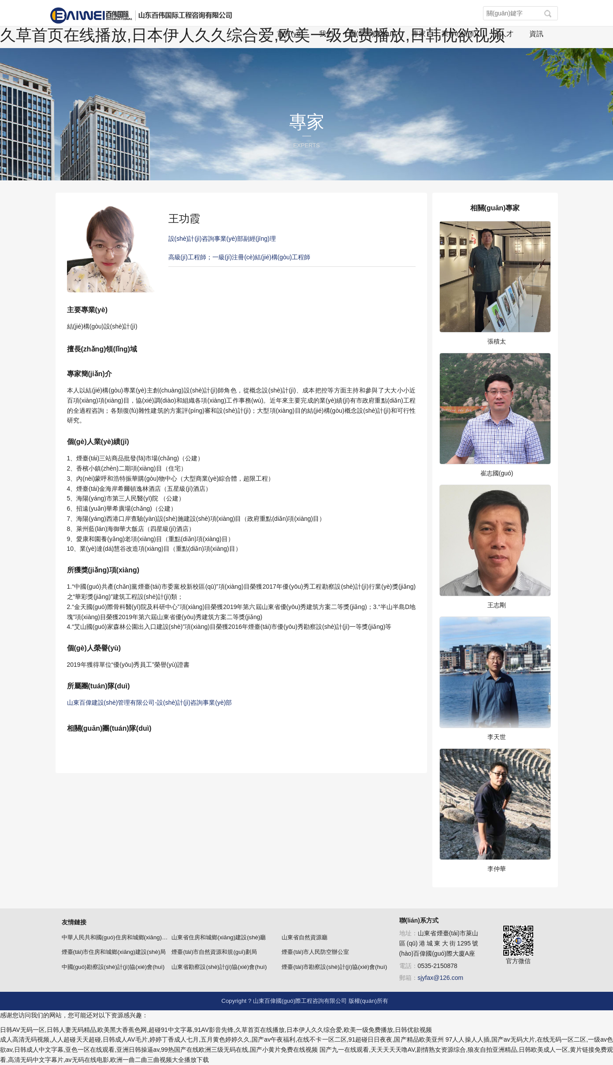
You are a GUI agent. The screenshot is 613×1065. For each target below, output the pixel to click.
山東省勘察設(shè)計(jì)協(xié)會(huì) (219, 967)
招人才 (502, 33)
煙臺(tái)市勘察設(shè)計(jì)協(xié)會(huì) (334, 967)
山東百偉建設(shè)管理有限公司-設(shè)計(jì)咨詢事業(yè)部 (149, 702)
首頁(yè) (290, 33)
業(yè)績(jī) (459, 33)
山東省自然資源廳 (304, 937)
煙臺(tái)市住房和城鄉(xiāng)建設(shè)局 (114, 952)
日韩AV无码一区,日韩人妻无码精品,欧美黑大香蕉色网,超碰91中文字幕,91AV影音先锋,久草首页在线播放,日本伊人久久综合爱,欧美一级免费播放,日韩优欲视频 (216, 1029)
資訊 (536, 33)
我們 (326, 33)
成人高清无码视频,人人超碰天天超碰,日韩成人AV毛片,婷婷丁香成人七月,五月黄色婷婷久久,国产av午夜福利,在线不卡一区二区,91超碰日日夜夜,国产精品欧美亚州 (222, 1039)
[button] (547, 13)
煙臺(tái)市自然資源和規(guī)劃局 (213, 952)
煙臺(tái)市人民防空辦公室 (315, 952)
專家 (419, 33)
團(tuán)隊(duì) (372, 33)
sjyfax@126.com (441, 977)
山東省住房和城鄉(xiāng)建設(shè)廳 (218, 937)
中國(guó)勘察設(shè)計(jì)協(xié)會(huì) (113, 967)
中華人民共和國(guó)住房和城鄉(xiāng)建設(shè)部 (127, 937)
